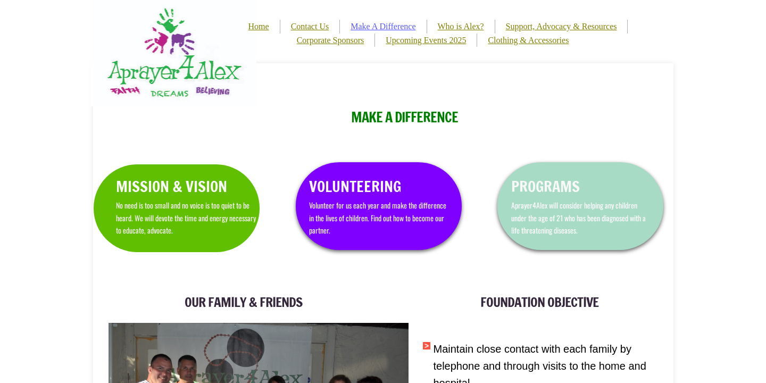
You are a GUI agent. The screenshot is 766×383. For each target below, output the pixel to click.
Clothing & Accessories (528, 40)
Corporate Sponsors (330, 40)
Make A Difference (383, 26)
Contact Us (310, 26)
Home (258, 26)
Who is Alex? (461, 26)
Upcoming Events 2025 (426, 40)
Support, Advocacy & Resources (561, 26)
